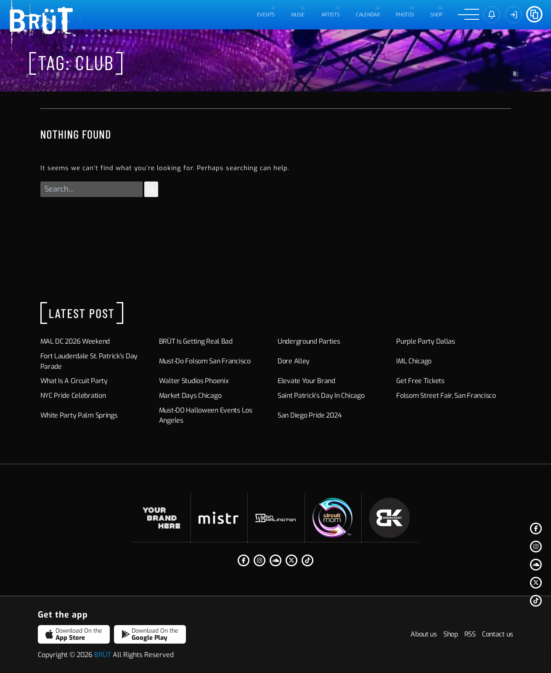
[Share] (534, 13)
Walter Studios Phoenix (194, 380)
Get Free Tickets (420, 380)
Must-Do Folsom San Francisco (205, 361)
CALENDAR (368, 14)
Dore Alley (294, 361)
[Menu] (468, 15)
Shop (436, 14)
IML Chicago (414, 361)
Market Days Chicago (190, 395)
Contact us (497, 634)
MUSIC (298, 14)
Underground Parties (309, 341)
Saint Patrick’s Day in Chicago (321, 395)
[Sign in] (491, 14)
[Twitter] (536, 583)
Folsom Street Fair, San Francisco (446, 395)
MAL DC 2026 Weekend (75, 341)
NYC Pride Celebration (73, 395)
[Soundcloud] (536, 564)
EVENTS (266, 14)
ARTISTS (330, 14)
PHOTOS (405, 14)
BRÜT (102, 654)
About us (424, 634)
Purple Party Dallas (425, 341)
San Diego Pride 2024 (310, 415)
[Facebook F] (536, 528)
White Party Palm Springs (79, 415)
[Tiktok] (536, 601)
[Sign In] (513, 14)
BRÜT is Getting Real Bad (196, 341)
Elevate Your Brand (306, 380)
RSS (470, 634)
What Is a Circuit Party (74, 380)
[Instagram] (536, 546)
